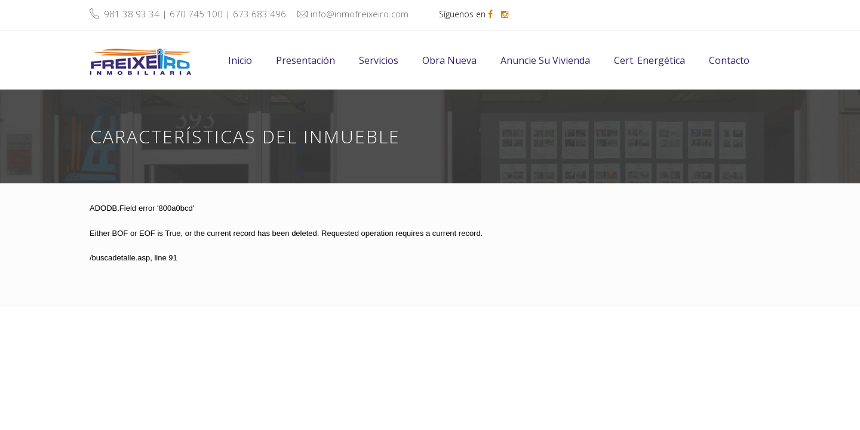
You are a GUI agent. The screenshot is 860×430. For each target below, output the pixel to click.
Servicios (378, 60)
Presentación (305, 60)
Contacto (729, 60)
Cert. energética (649, 60)
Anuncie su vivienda (545, 60)
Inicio (240, 60)
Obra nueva (449, 60)
